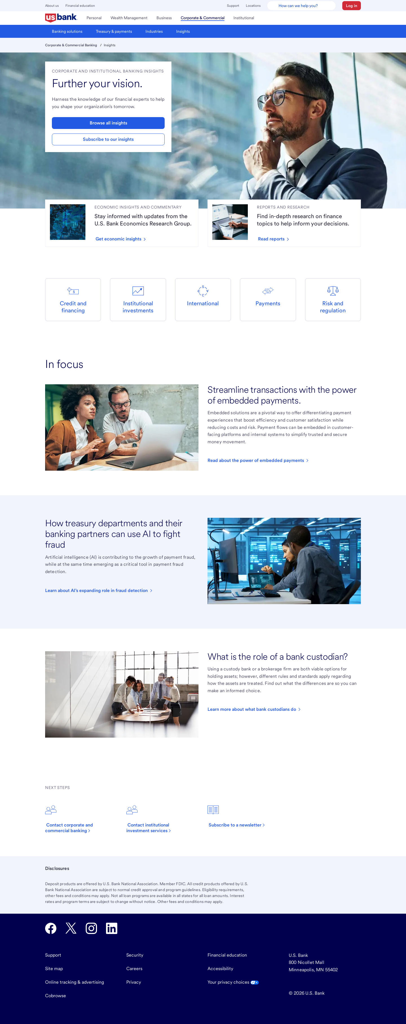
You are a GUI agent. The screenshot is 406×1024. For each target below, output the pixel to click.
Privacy (133, 982)
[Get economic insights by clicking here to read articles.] (122, 239)
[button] (351, 5)
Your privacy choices (233, 982)
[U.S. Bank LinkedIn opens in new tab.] (111, 928)
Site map (54, 968)
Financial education (80, 6)
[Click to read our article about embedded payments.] (259, 460)
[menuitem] (61, 18)
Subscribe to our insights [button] (108, 139)
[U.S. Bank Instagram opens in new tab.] (91, 928)
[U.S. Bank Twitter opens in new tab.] (71, 928)
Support (233, 6)
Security (134, 955)
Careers (134, 968)
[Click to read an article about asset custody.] (255, 709)
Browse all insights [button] (108, 123)
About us (52, 6)
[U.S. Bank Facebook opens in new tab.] (50, 928)
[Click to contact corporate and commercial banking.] (81, 819)
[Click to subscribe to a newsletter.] (240, 816)
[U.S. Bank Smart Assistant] (301, 5)
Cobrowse (55, 995)
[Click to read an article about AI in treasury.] (99, 590)
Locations (253, 6)
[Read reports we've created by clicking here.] (276, 239)
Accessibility (220, 968)
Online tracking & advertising (74, 982)
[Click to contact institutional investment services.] (162, 819)
